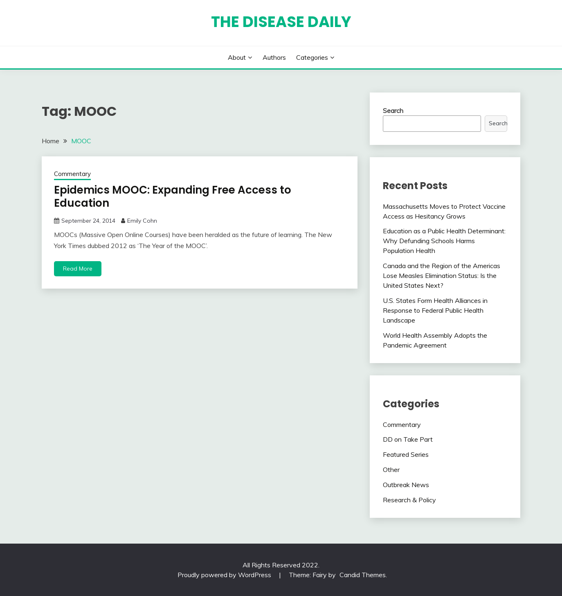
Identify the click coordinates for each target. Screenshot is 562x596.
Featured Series (406, 454)
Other (391, 469)
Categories (312, 57)
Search (393, 110)
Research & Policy (409, 500)
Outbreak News (406, 485)
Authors (274, 57)
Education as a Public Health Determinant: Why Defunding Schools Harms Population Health (444, 241)
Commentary (72, 174)
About (237, 57)
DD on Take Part (408, 439)
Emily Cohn (142, 220)
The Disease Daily (281, 21)
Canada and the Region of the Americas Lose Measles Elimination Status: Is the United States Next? (441, 275)
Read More (77, 268)
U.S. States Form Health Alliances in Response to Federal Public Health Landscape (435, 310)
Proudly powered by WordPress (225, 575)
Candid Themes (362, 575)
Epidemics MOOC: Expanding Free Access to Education (172, 197)
